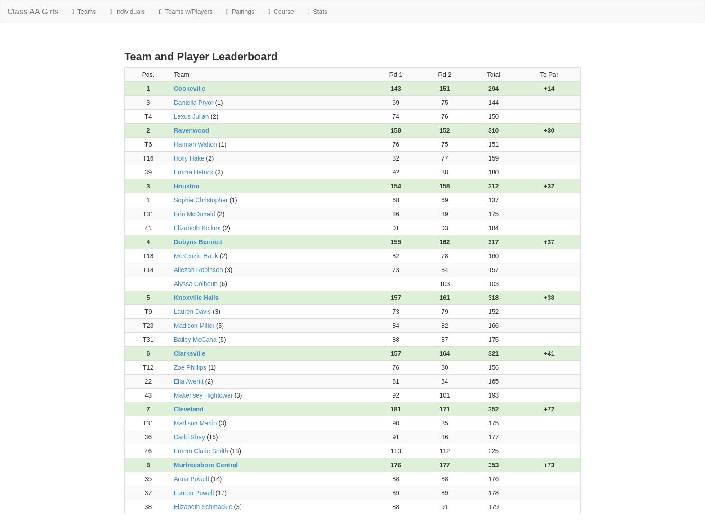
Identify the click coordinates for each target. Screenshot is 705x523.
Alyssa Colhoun (196, 283)
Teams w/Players (185, 11)
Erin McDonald (194, 214)
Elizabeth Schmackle (203, 506)
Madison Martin (195, 423)
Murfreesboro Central (206, 465)
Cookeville (189, 88)
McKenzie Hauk (196, 255)
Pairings (240, 11)
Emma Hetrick (194, 172)
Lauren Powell (194, 492)
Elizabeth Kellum (197, 228)
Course (281, 11)
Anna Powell (191, 479)
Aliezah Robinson (198, 269)
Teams (84, 11)
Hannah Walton (195, 144)
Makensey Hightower (203, 395)
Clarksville (189, 353)
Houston (187, 186)
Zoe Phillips (190, 367)
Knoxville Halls (196, 297)
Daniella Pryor (194, 102)
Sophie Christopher (201, 200)
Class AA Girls (32, 11)
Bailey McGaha (195, 339)
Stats (317, 11)
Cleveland (189, 409)
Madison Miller (194, 325)
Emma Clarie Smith (201, 451)
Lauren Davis (192, 311)
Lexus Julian (191, 116)
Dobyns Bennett (198, 242)
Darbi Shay (189, 437)
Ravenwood (192, 130)
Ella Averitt (189, 381)
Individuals (127, 11)
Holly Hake (189, 158)
